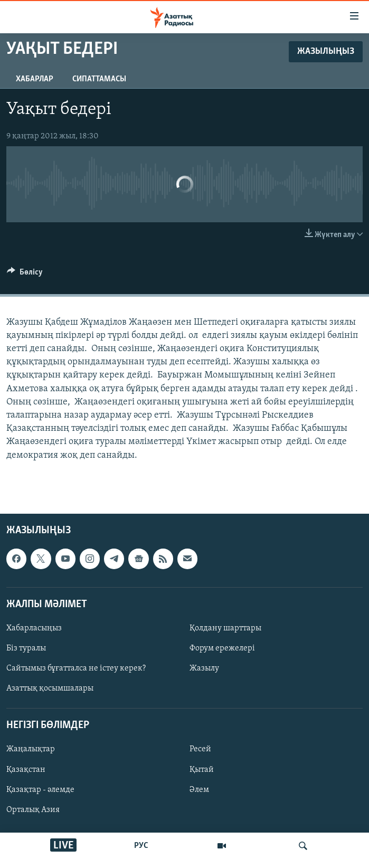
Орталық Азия (33, 809)
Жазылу (204, 668)
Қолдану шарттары (225, 628)
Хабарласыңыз (34, 628)
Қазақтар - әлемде (40, 789)
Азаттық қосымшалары (49, 688)
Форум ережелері (222, 648)
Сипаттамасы (99, 79)
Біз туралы (26, 648)
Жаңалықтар (30, 749)
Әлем (199, 789)
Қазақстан (25, 769)
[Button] (25, 275)
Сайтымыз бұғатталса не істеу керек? (76, 668)
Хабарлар (34, 79)
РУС (141, 846)
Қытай (202, 769)
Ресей (200, 749)
